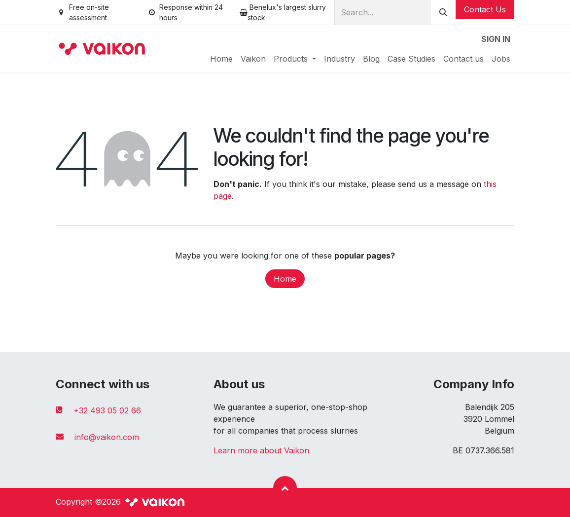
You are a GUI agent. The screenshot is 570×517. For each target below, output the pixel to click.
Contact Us (485, 9)
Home (285, 279)
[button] (285, 488)
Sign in (495, 39)
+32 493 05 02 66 (107, 410)
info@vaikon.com (106, 437)
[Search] (443, 12)
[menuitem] (221, 59)
